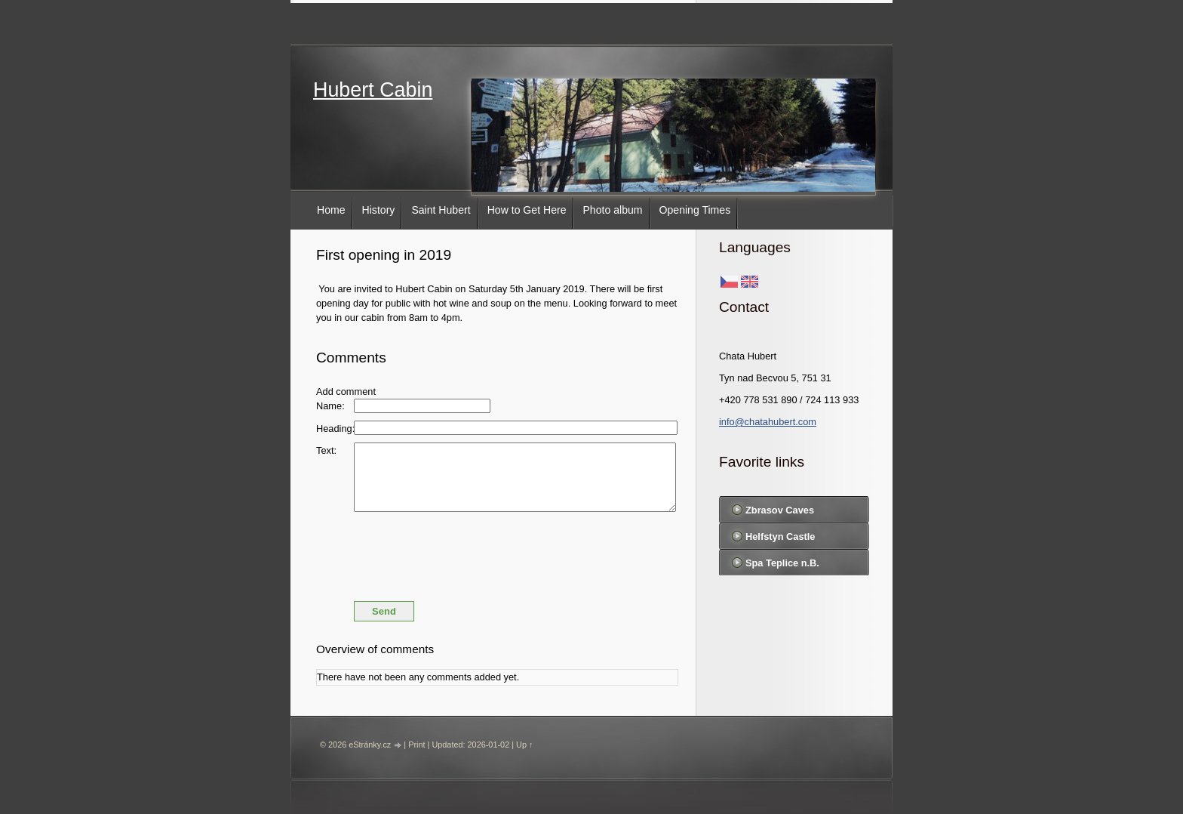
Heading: (335, 428)
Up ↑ (524, 744)
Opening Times (695, 210)
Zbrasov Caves (779, 510)
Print (416, 744)
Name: (330, 406)
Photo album (612, 210)
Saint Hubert (440, 210)
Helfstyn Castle (780, 536)
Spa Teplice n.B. (782, 563)
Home (331, 210)
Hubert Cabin (372, 90)
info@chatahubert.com (767, 421)
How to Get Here (527, 210)
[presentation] (497, 552)
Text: (326, 450)
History (378, 210)
